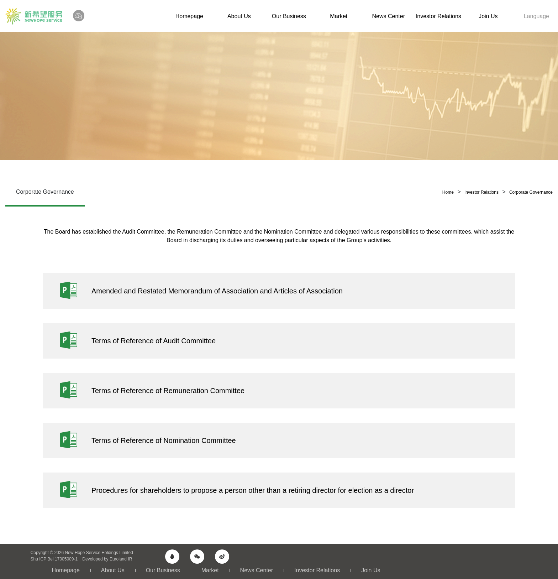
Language (536, 16)
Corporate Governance (531, 192)
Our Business (289, 16)
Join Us (488, 16)
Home (448, 192)
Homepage (189, 16)
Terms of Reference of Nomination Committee (163, 440)
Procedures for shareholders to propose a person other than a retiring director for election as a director (252, 490)
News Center (388, 16)
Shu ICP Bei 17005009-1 (54, 559)
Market (338, 16)
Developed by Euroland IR (107, 559)
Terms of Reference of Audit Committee (153, 341)
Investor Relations (438, 16)
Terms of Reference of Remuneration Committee (167, 391)
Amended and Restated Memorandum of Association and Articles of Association (217, 291)
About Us (239, 16)
